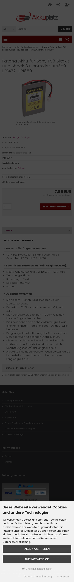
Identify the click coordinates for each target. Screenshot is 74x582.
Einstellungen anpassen (37, 568)
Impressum (64, 576)
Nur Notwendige (37, 559)
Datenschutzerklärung (38, 576)
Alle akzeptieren (37, 549)
